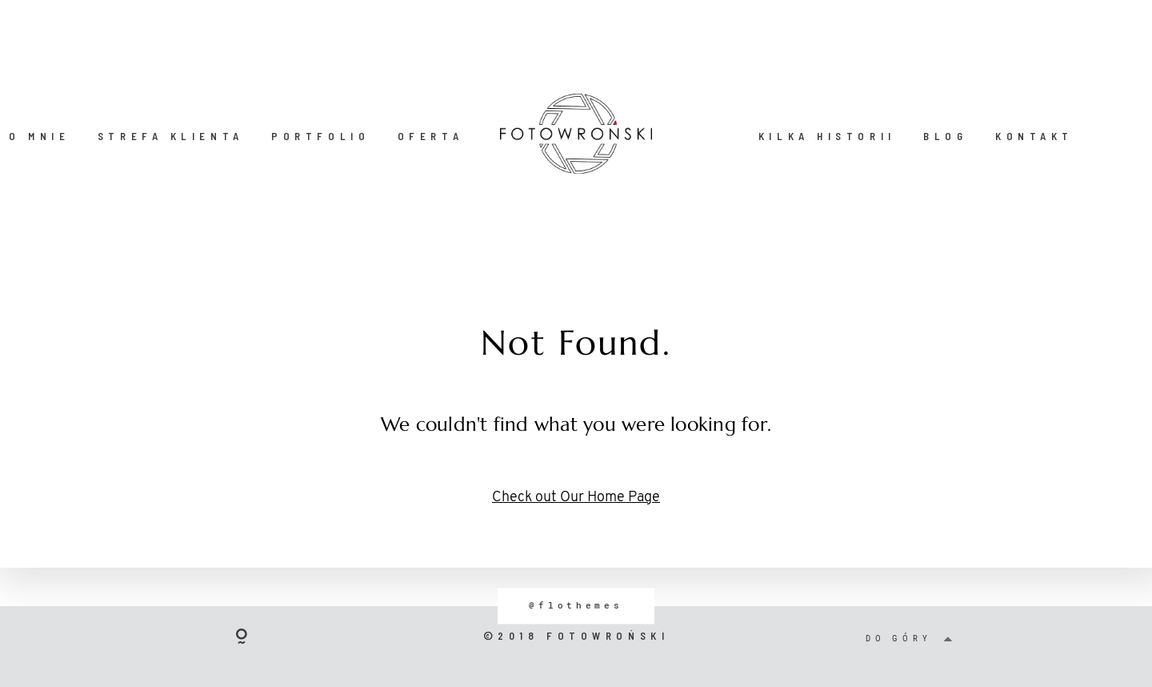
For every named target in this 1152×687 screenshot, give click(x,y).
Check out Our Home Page (576, 497)
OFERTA (430, 136)
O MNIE (39, 136)
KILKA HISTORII (827, 136)
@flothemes (575, 605)
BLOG (945, 136)
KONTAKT (1034, 136)
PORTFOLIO (320, 136)
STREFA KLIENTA (171, 136)
